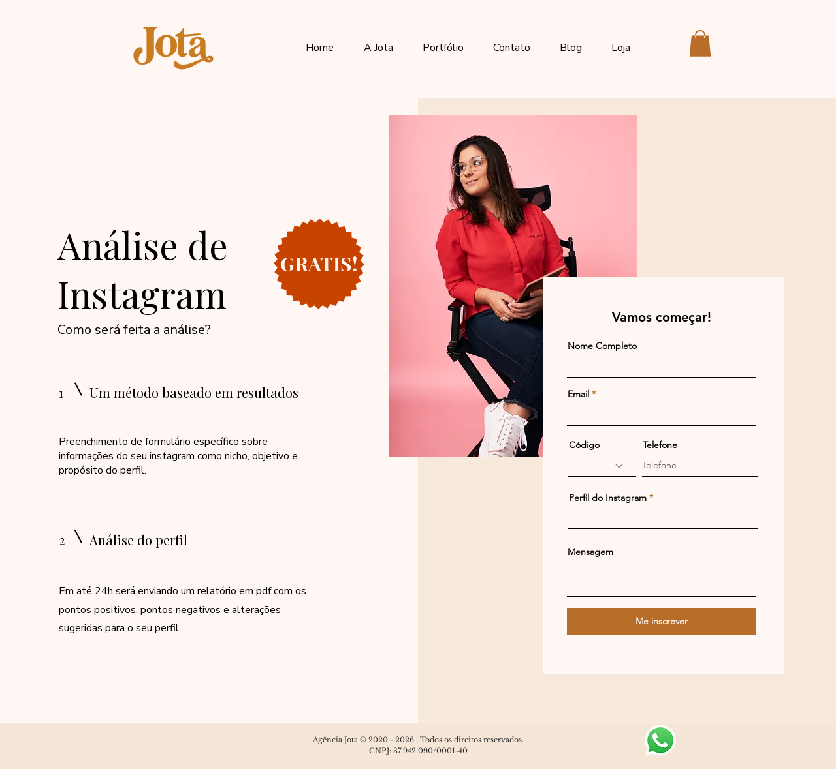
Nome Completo (602, 345)
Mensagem (590, 551)
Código (584, 444)
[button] (700, 43)
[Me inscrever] (661, 621)
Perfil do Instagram (608, 497)
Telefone (660, 444)
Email (578, 394)
